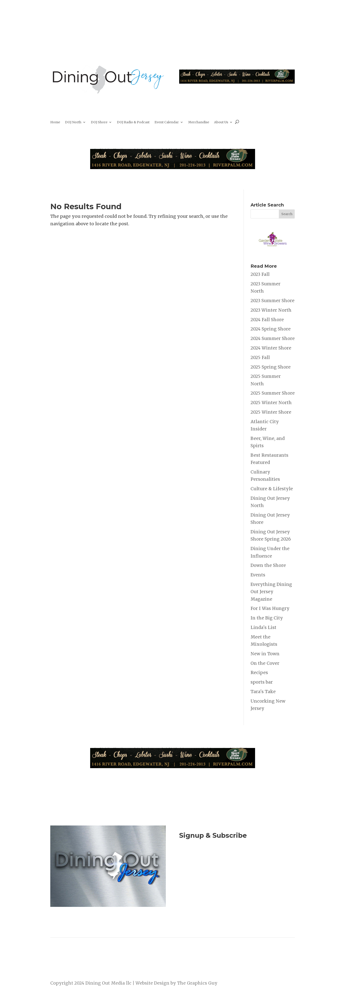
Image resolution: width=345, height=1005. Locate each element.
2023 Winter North (271, 310)
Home (55, 122)
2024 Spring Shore (271, 329)
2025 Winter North (271, 402)
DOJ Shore (99, 122)
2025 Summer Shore (273, 393)
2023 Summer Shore (272, 300)
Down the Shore (268, 565)
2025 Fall (260, 357)
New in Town (265, 653)
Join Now (236, 860)
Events (258, 575)
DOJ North (73, 122)
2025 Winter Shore (271, 412)
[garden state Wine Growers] (273, 253)
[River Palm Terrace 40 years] (237, 82)
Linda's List (263, 627)
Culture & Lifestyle (272, 488)
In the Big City (267, 618)
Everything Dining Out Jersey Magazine (271, 592)
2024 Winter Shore (271, 348)
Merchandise (198, 122)
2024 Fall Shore (267, 319)
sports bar (262, 682)
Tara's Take (263, 691)
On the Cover (265, 663)
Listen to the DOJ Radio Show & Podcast (234, 879)
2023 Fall (260, 274)
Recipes (259, 672)
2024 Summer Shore (273, 338)
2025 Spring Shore (271, 367)
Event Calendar (166, 122)
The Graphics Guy (197, 983)
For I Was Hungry (270, 608)
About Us (221, 122)
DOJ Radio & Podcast (133, 122)
